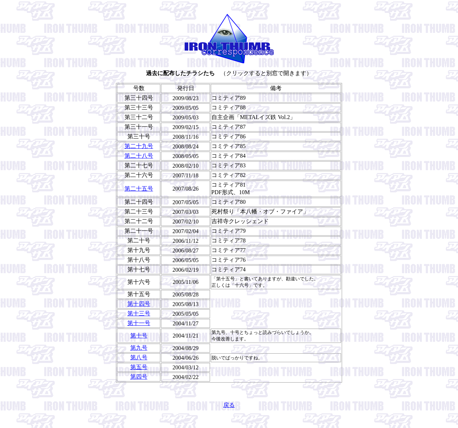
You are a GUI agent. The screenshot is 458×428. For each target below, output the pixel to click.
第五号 (138, 367)
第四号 (138, 377)
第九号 (138, 348)
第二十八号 (139, 156)
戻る (229, 405)
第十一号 (138, 323)
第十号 (138, 336)
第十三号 (138, 313)
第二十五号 (139, 189)
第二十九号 (139, 146)
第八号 (138, 357)
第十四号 (138, 304)
